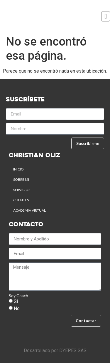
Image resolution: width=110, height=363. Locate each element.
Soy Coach (18, 296)
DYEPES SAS (73, 350)
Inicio (18, 169)
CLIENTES (21, 200)
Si (16, 301)
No (17, 308)
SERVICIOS (21, 190)
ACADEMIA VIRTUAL (29, 210)
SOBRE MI (21, 179)
